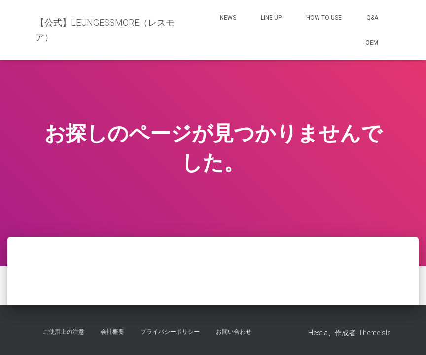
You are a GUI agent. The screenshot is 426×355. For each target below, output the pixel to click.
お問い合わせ (233, 331)
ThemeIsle (374, 333)
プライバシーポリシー (170, 331)
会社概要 (112, 331)
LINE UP (271, 17)
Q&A (372, 17)
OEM (371, 42)
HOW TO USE (324, 17)
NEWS (228, 17)
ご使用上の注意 (63, 331)
